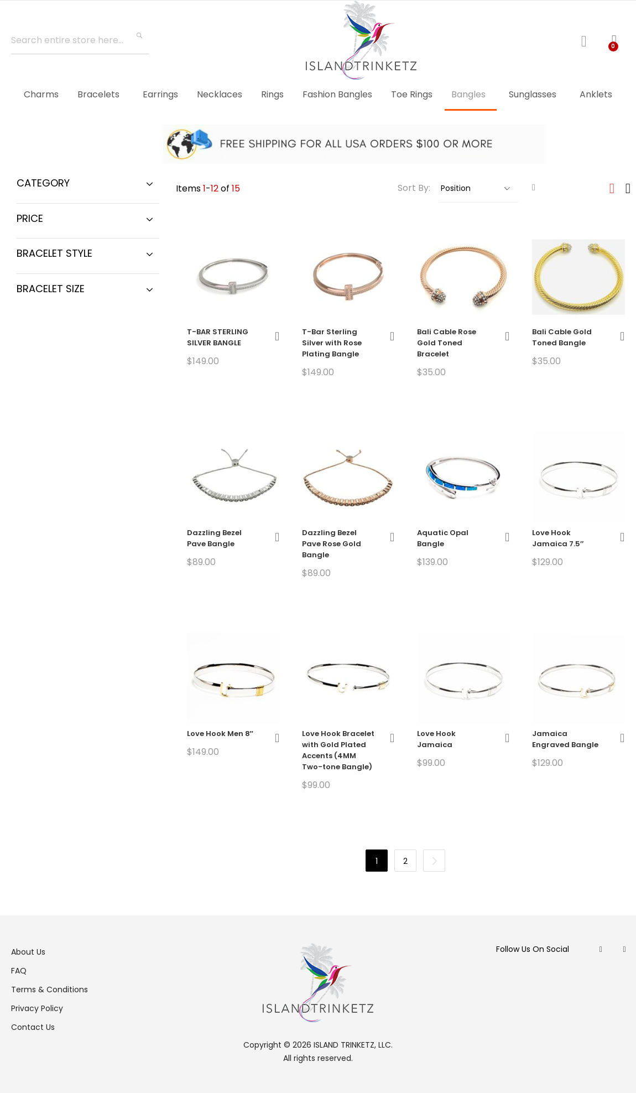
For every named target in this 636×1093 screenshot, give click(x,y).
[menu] (318, 95)
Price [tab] (30, 218)
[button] (277, 336)
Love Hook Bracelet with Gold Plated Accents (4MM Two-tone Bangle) (338, 750)
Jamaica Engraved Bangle (565, 739)
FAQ (19, 970)
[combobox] (80, 40)
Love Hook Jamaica (436, 739)
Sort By (413, 188)
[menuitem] (41, 94)
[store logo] (361, 40)
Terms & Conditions (49, 989)
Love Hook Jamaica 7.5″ (557, 538)
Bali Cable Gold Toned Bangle (562, 337)
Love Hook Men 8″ (220, 733)
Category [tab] (43, 183)
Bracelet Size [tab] (51, 289)
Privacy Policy (37, 1008)
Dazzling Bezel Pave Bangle (214, 538)
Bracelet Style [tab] (54, 253)
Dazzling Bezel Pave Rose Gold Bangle (331, 543)
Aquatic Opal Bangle (442, 538)
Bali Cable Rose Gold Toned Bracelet (446, 343)
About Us (28, 951)
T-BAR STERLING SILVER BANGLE (217, 337)
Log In (588, 39)
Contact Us (33, 1027)
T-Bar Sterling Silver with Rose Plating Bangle (332, 343)
